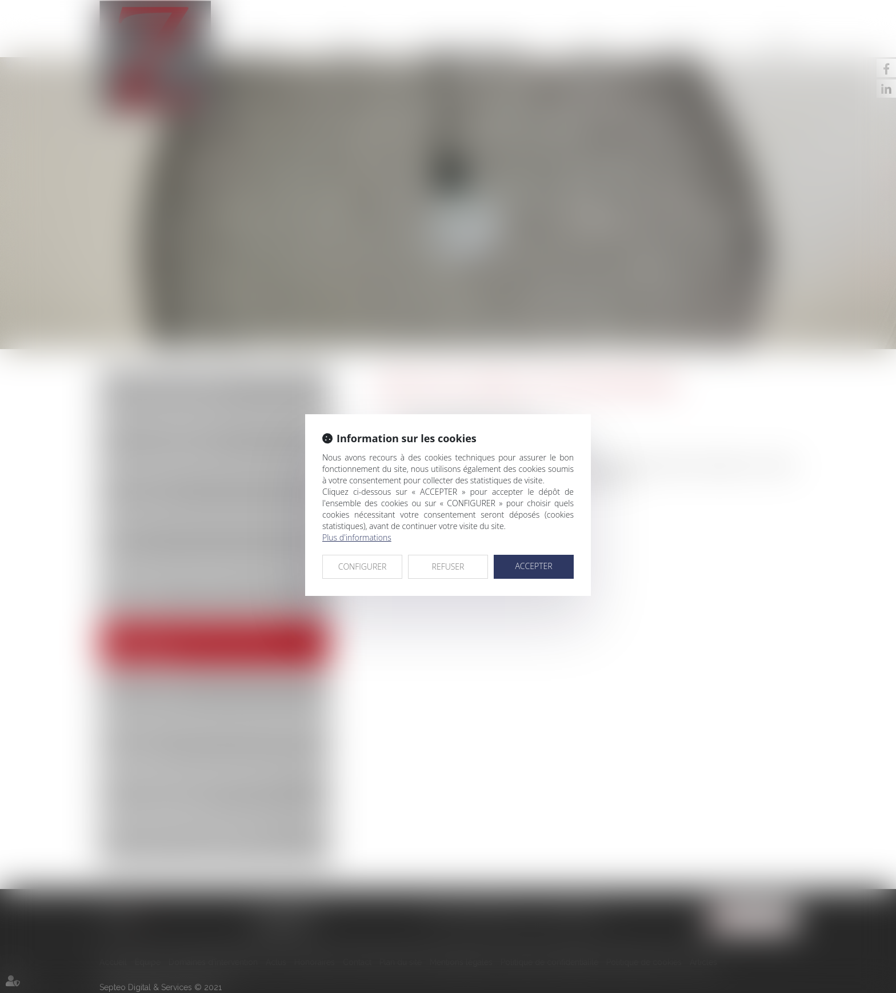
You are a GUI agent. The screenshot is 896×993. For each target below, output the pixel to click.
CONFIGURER (362, 566)
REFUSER (448, 566)
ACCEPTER (533, 565)
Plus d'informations (356, 537)
